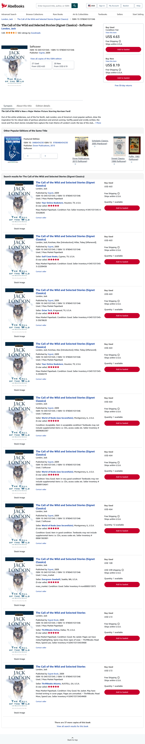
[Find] (75, 5)
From (41, 64)
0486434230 (38, 142)
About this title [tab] (24, 105)
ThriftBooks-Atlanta (51, 683)
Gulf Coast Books (50, 256)
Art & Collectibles (80, 14)
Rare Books (58, 14)
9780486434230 (60, 142)
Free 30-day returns (123, 85)
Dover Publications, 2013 (44, 145)
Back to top (73, 740)
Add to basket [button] (123, 49)
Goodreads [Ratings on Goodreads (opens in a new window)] (35, 33)
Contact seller (41, 218)
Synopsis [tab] (8, 105)
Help (138, 6)
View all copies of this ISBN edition (46, 58)
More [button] (98, 123)
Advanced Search (8, 14)
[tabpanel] (51, 117)
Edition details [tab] (43, 105)
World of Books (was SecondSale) (57, 418)
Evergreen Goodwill (51, 579)
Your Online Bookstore (52, 203)
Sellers (120, 14)
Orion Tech (47, 310)
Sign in (102, 6)
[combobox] (53, 5)
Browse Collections (34, 14)
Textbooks (102, 14)
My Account (114, 6)
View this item (111, 32)
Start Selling (138, 14)
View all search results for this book (72, 726)
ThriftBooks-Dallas (50, 630)
